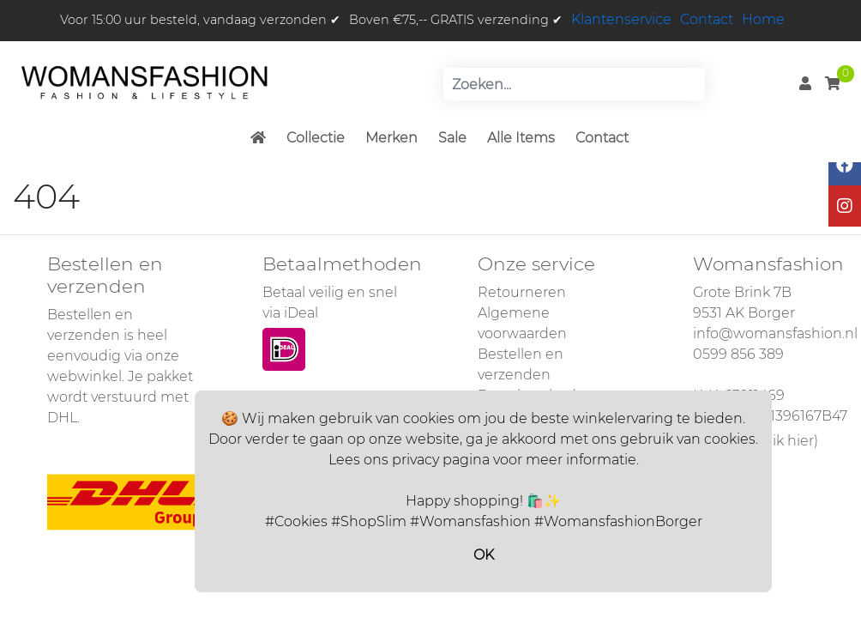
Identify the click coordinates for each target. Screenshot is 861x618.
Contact (706, 19)
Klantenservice (621, 19)
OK (483, 555)
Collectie (315, 138)
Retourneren (522, 292)
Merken (391, 138)
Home (763, 19)
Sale (452, 138)
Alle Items (521, 138)
